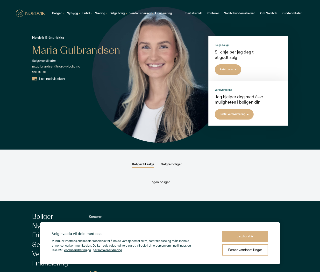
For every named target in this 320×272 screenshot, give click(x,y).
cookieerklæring (75, 250)
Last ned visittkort (48, 78)
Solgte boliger (171, 164)
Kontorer (213, 13)
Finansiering (163, 13)
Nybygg (72, 13)
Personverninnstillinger (245, 250)
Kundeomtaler (292, 13)
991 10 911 (39, 72)
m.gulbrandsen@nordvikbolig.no (56, 66)
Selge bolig (117, 13)
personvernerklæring (107, 250)
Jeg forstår (245, 236)
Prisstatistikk (193, 13)
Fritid (86, 13)
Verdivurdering (139, 13)
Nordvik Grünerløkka (48, 37)
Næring (100, 13)
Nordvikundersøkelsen (239, 13)
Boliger (57, 13)
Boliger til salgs (143, 164)
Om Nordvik (268, 13)
